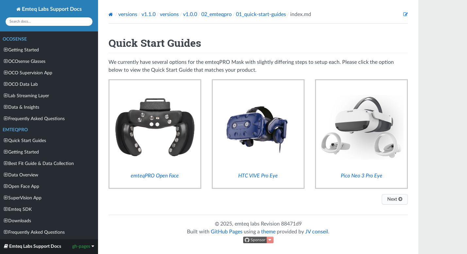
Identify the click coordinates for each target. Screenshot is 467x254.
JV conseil (316, 231)
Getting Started (21, 49)
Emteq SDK (18, 209)
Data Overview (21, 174)
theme (268, 231)
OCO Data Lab (21, 84)
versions (127, 14)
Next (394, 199)
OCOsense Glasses (24, 61)
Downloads (17, 220)
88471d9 (291, 224)
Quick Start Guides (25, 140)
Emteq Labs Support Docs (49, 9)
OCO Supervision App (28, 72)
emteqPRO (15, 130)
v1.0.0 (190, 14)
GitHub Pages (226, 231)
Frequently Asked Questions (34, 118)
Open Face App (21, 186)
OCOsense (15, 39)
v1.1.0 (149, 14)
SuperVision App (23, 197)
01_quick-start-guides (261, 14)
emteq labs (247, 224)
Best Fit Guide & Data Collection (39, 163)
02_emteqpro (216, 14)
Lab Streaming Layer (26, 95)
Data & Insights (21, 107)
